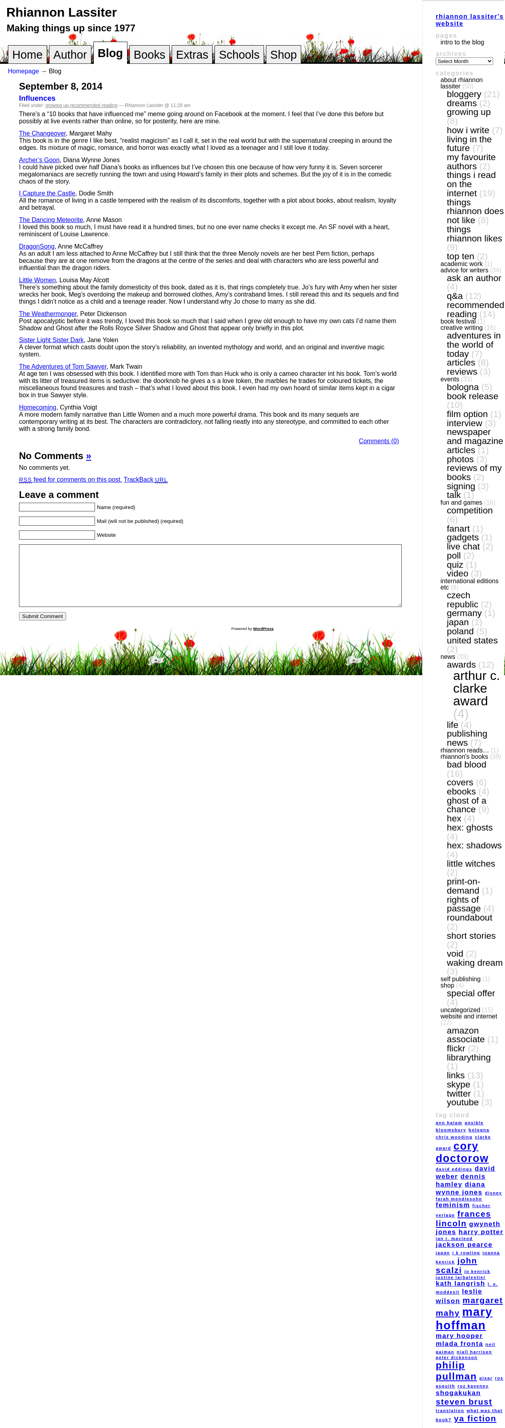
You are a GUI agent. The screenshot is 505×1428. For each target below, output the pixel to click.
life (452, 725)
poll (454, 555)
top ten (460, 256)
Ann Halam (449, 1122)
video (457, 573)
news (447, 656)
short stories (471, 935)
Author (70, 54)
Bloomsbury (451, 1129)
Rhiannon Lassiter (61, 12)
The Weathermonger (48, 313)
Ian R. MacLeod (454, 1238)
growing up (57, 105)
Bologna (463, 387)
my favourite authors (471, 161)
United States (472, 640)
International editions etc (469, 584)
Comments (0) (379, 441)
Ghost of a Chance (466, 805)
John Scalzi (456, 1265)
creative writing (461, 327)
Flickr (456, 1048)
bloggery (464, 94)
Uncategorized (460, 1010)
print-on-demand (463, 886)
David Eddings (454, 1169)
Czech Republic (462, 599)
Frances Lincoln (463, 1218)
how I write (468, 130)
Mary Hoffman (464, 1318)
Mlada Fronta (459, 1344)
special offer (471, 993)
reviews (462, 371)
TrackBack (145, 479)
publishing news (467, 738)
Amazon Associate (466, 1035)
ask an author (474, 278)
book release (472, 396)
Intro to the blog (462, 42)
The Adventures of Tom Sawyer (62, 366)
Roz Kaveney (473, 1386)
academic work (461, 263)
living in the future (469, 143)
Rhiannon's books (464, 756)
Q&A (455, 296)
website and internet (468, 1016)
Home (27, 54)
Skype (458, 1084)
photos (460, 459)
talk (454, 495)
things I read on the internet (471, 184)
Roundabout (469, 917)
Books (149, 54)
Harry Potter (481, 1232)
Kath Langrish (460, 1283)
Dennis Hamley (461, 1180)
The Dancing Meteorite (51, 219)
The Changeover (42, 133)
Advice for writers (464, 270)
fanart (458, 528)
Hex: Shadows (474, 845)
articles (461, 362)
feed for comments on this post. (70, 479)
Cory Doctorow (462, 1152)
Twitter (459, 1093)
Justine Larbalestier (461, 1277)
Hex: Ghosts (470, 827)
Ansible (474, 1122)
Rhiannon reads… (464, 750)
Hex (454, 818)
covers (460, 782)
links (456, 1075)
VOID (455, 953)
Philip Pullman (456, 1371)
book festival (458, 321)
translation (450, 1410)
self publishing (460, 979)
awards (461, 664)
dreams (462, 103)
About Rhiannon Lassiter (461, 83)
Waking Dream (475, 962)
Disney (493, 1193)
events (449, 379)
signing (461, 486)
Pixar (485, 1378)
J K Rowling (466, 1252)
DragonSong (37, 246)
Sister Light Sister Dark (51, 340)
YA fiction (475, 1418)
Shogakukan (458, 1393)
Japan (458, 622)
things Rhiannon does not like (475, 211)
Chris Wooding (454, 1137)
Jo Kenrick (477, 1271)
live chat (463, 546)
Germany (464, 613)
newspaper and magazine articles (475, 441)
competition (470, 510)
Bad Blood (466, 764)
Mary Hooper (459, 1336)
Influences (37, 98)
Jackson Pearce (464, 1244)
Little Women (37, 280)
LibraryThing (469, 1057)
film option (467, 414)
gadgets (463, 537)
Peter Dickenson (457, 1357)
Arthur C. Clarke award (476, 688)
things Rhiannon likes (474, 233)
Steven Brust (464, 1401)
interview (464, 423)
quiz (455, 564)
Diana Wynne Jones (460, 1188)
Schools (239, 54)
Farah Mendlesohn (459, 1198)
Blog (110, 53)
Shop (283, 54)
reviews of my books (474, 472)
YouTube (463, 1102)
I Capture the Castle (47, 193)
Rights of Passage (464, 904)
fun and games (461, 502)
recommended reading (94, 105)
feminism (453, 1205)
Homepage (23, 71)
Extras (192, 54)
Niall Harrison (474, 1352)
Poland (460, 631)
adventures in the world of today (474, 344)
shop (447, 985)
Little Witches (471, 863)
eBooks (461, 791)
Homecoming (37, 407)
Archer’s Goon (39, 160)
